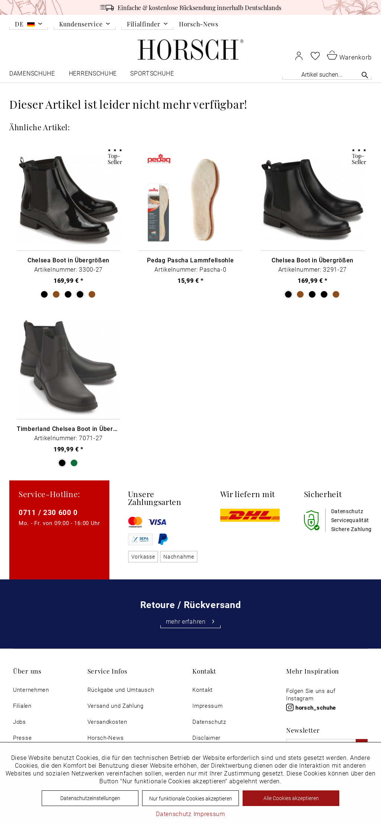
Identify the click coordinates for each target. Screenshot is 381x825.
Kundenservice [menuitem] (80, 24)
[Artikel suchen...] (327, 74)
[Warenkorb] (349, 55)
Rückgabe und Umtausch (120, 690)
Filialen (22, 706)
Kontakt (202, 690)
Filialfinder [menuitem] (143, 24)
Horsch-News (198, 24)
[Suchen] (365, 75)
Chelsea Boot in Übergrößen (68, 260)
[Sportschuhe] (152, 75)
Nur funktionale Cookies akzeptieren (190, 798)
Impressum (207, 706)
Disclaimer (206, 738)
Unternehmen (31, 690)
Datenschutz (209, 722)
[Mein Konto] (299, 55)
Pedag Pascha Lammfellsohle (190, 260)
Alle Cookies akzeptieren (291, 798)
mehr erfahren (190, 621)
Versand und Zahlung (115, 706)
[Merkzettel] (315, 56)
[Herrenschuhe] (93, 75)
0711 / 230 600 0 (48, 512)
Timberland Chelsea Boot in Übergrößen (68, 428)
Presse (22, 738)
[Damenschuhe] (32, 75)
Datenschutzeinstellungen (90, 798)
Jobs (19, 722)
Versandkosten (107, 722)
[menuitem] (28, 25)
